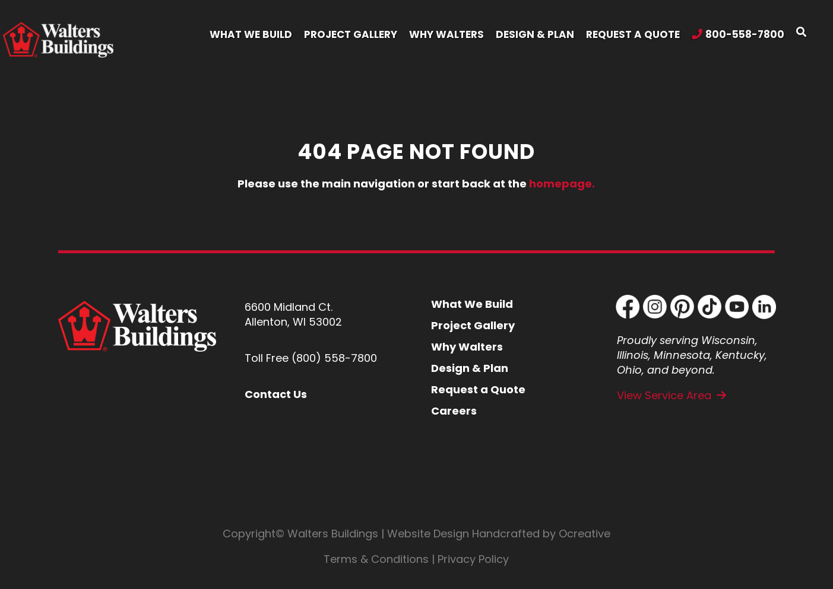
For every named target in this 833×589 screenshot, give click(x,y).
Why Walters (467, 346)
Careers (454, 410)
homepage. (562, 183)
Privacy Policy (473, 559)
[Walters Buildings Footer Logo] (137, 305)
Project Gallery (473, 325)
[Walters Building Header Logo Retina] (58, 27)
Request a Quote (478, 389)
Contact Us (276, 394)
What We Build (472, 304)
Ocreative (584, 533)
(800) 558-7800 (334, 358)
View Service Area (664, 395)
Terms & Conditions (376, 559)
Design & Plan (469, 368)
